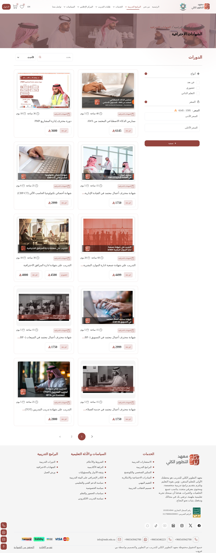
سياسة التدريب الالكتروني (90, 498)
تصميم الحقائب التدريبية (140, 488)
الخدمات (118, 7)
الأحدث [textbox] (31, 57)
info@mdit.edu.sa (106, 539)
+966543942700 (183, 539)
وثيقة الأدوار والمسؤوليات (91, 472)
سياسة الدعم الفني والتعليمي (89, 483)
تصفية (172, 143)
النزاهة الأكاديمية (95, 467)
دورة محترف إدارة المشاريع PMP (53, 121)
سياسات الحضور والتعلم (91, 493)
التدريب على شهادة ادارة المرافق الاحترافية (47, 265)
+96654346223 (158, 539)
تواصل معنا (56, 7)
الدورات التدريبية (47, 462)
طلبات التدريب (103, 7)
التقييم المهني (145, 483)
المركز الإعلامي (85, 7)
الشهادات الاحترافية (126, 114)
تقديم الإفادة (45, 547)
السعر (194, 101)
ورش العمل (50, 472)
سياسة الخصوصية (95, 488)
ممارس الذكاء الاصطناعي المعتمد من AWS (111, 121)
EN (29, 7)
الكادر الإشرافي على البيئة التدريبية (86, 477)
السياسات (69, 7)
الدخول (6, 7)
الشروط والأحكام (95, 462)
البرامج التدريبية (133, 7)
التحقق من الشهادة (24, 547)
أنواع (195, 73)
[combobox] (25, 57)
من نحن (146, 7)
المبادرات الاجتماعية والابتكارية (137, 477)
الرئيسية (155, 7)
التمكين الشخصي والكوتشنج (138, 472)
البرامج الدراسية (182, 27)
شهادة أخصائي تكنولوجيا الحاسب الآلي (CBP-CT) (44, 193)
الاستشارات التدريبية (142, 462)
